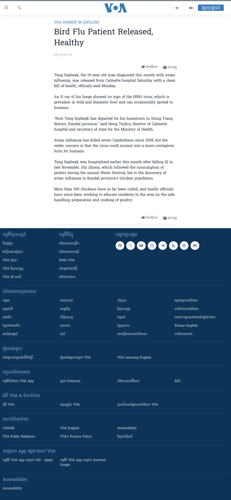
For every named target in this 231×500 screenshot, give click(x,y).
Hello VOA (67, 260)
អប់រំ (62, 334)
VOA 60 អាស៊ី (12, 277)
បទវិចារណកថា (184, 334)
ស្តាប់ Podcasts (70, 381)
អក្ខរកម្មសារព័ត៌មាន (186, 300)
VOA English (69, 428)
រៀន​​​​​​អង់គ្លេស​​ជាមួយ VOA (75, 357)
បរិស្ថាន (121, 300)
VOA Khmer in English (76, 22)
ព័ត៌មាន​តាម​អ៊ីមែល (128, 381)
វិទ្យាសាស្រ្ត (123, 309)
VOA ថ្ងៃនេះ (10, 260)
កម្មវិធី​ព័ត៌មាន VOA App (18, 381)
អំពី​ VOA (8, 404)
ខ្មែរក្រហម (123, 325)
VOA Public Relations (19, 436)
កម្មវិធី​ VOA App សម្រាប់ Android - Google (84, 462)
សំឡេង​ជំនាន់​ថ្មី (68, 268)
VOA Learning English (134, 357)
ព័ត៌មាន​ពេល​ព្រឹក (69, 243)
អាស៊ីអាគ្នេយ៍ (10, 334)
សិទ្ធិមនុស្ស (66, 317)
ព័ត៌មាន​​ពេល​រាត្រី (69, 252)
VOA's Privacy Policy (76, 436)
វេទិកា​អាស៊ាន (67, 277)
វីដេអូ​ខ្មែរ (8, 243)
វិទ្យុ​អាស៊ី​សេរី (124, 436)
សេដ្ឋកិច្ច (65, 309)
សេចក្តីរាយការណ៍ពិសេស (132, 334)
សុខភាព (65, 325)
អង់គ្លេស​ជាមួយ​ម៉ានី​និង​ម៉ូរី (18, 357)
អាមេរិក (7, 317)
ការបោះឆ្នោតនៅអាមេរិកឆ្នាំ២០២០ (195, 317)
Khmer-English (186, 325)
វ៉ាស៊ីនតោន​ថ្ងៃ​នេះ (13, 252)
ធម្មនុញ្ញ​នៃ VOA (70, 404)
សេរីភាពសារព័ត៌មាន (187, 309)
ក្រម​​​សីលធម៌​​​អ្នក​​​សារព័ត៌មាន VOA (137, 404)
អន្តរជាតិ (8, 309)
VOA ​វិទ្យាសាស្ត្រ (13, 268)
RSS (178, 381)
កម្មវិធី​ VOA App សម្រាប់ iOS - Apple (28, 460)
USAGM (8, 428)
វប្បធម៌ (121, 317)
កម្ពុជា (6, 300)
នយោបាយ (66, 300)
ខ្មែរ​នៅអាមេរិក (11, 325)
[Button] (149, 67)
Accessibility (127, 428)
